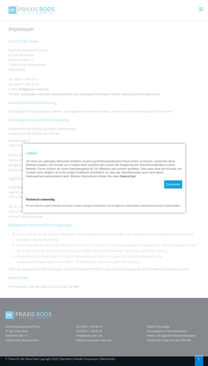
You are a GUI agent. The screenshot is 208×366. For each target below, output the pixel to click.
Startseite (66, 359)
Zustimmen (173, 180)
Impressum (91, 359)
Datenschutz (107, 359)
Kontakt (78, 359)
